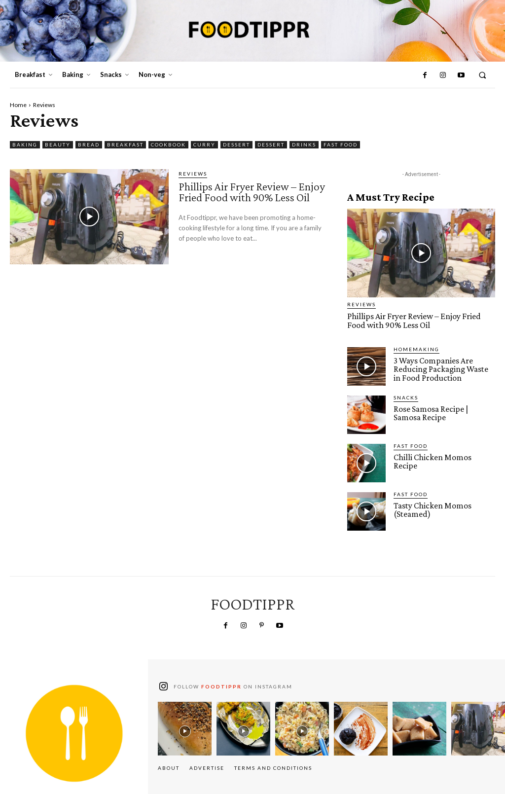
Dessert (236, 144)
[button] (482, 75)
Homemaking (416, 348)
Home (18, 104)
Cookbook (168, 144)
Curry (204, 144)
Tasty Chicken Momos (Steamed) (431, 509)
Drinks (304, 144)
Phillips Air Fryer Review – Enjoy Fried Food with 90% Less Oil (253, 197)
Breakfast (125, 144)
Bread (88, 144)
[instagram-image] (185, 728)
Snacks (406, 396)
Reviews (193, 174)
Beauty (57, 144)
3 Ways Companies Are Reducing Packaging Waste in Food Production (444, 368)
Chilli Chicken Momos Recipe (444, 456)
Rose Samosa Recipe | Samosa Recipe (444, 412)
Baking (25, 144)
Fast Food (340, 144)
